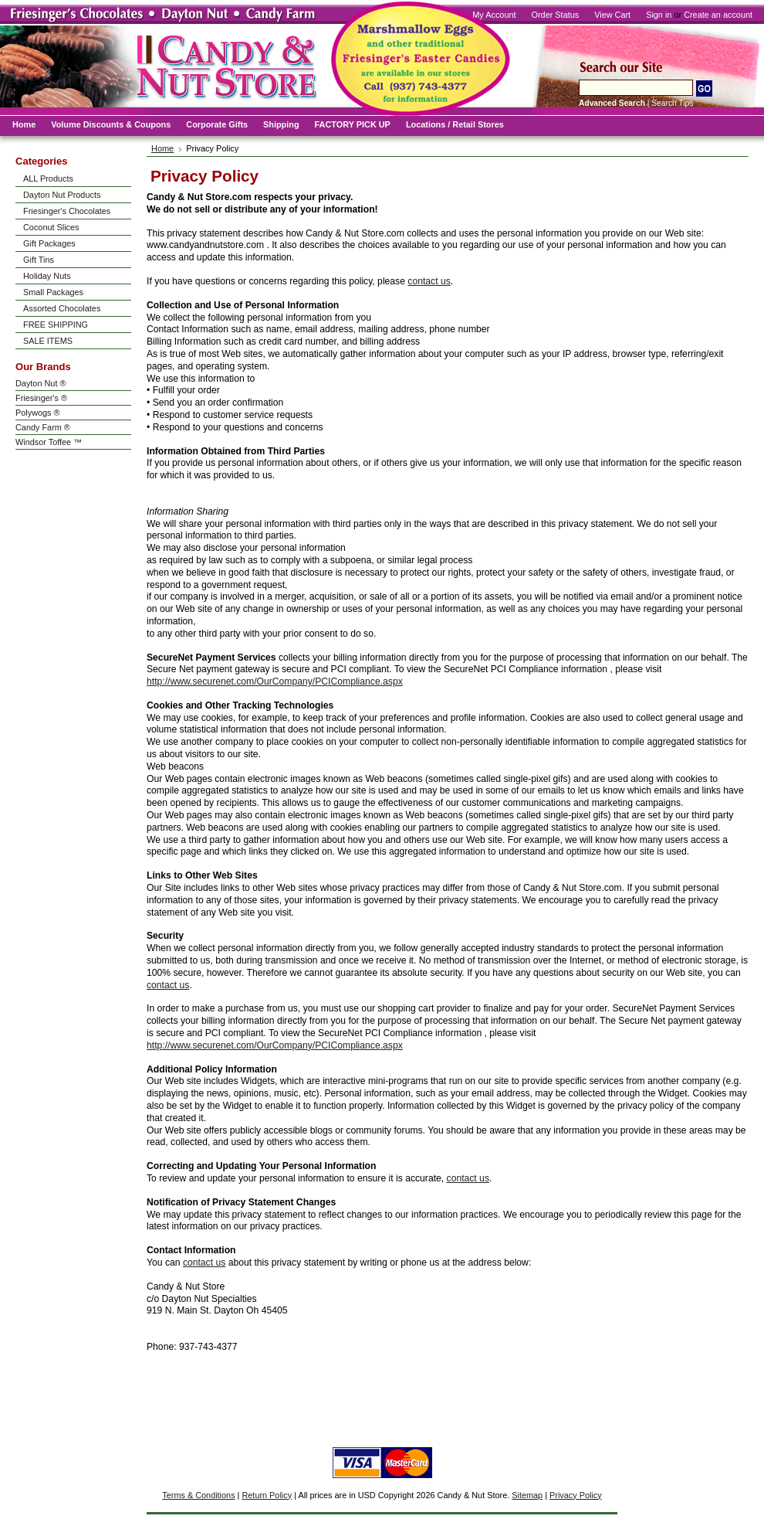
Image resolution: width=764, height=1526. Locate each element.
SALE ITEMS (48, 340)
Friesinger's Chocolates (66, 211)
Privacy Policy (575, 1495)
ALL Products (48, 178)
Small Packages (53, 292)
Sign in (658, 14)
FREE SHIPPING (55, 324)
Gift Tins (38, 259)
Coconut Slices (51, 227)
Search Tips (672, 103)
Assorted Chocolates (61, 308)
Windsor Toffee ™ (48, 442)
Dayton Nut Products (61, 194)
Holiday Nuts (47, 275)
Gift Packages (49, 243)
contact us (428, 281)
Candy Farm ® (42, 427)
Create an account (718, 14)
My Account (494, 14)
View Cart (612, 14)
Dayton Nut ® (40, 383)
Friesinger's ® (41, 398)
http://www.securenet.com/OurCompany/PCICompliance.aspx (275, 681)
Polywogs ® (37, 412)
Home (162, 148)
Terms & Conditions (198, 1495)
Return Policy (267, 1495)
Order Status (556, 14)
